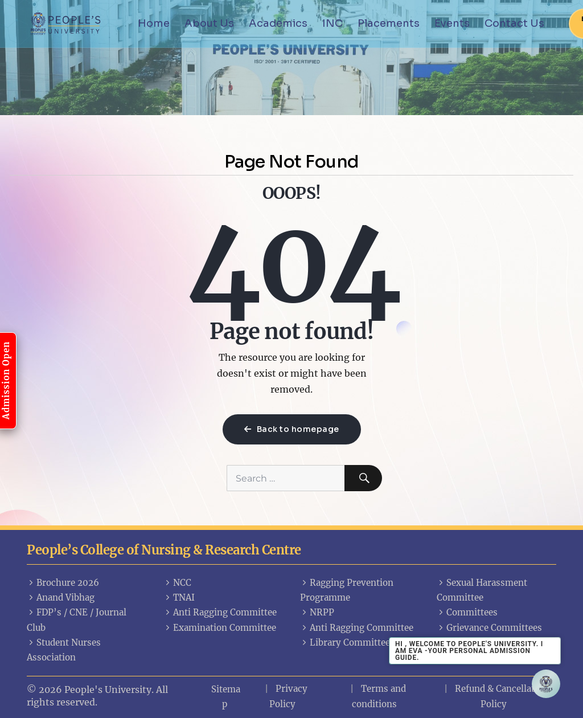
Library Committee (345, 642)
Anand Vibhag (61, 597)
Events (452, 23)
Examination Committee (219, 627)
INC (332, 23)
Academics (278, 23)
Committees (467, 612)
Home (154, 23)
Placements (389, 23)
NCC (177, 582)
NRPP (317, 612)
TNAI (179, 597)
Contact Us (514, 23)
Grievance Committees (489, 627)
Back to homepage (291, 429)
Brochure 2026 (63, 582)
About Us (209, 23)
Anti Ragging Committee (220, 612)
